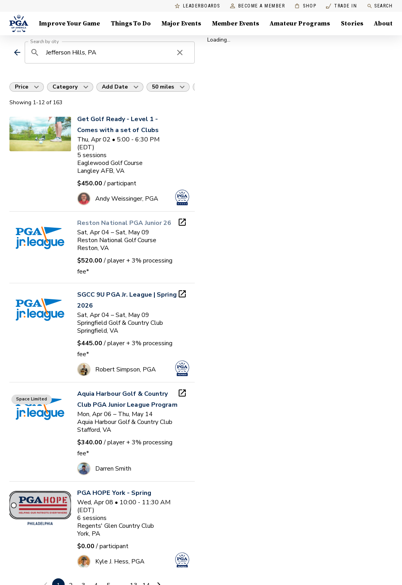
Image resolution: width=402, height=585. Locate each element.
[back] (17, 52)
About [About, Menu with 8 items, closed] (383, 23)
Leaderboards (197, 6)
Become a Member (257, 6)
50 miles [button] (163, 87)
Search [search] (380, 6)
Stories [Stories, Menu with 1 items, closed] (352, 23)
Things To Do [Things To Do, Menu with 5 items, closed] (131, 23)
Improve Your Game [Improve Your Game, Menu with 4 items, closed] (69, 23)
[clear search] (179, 52)
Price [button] (21, 87)
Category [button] (65, 87)
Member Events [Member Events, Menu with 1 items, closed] (235, 23)
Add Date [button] (115, 87)
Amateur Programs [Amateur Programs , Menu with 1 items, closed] (300, 23)
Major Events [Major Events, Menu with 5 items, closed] (181, 23)
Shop (305, 6)
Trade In (341, 6)
